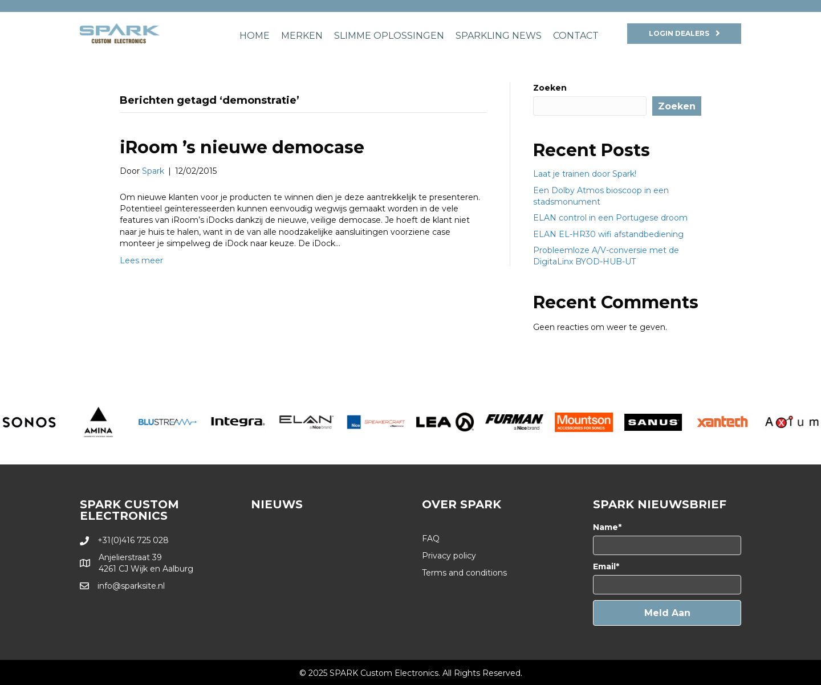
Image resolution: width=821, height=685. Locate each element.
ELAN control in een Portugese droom (610, 218)
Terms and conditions (464, 573)
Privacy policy (449, 556)
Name (605, 527)
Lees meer (141, 260)
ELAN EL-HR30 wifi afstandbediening (608, 234)
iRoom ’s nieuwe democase (242, 147)
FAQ (431, 538)
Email (604, 566)
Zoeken (550, 88)
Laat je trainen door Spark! (584, 174)
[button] (667, 613)
